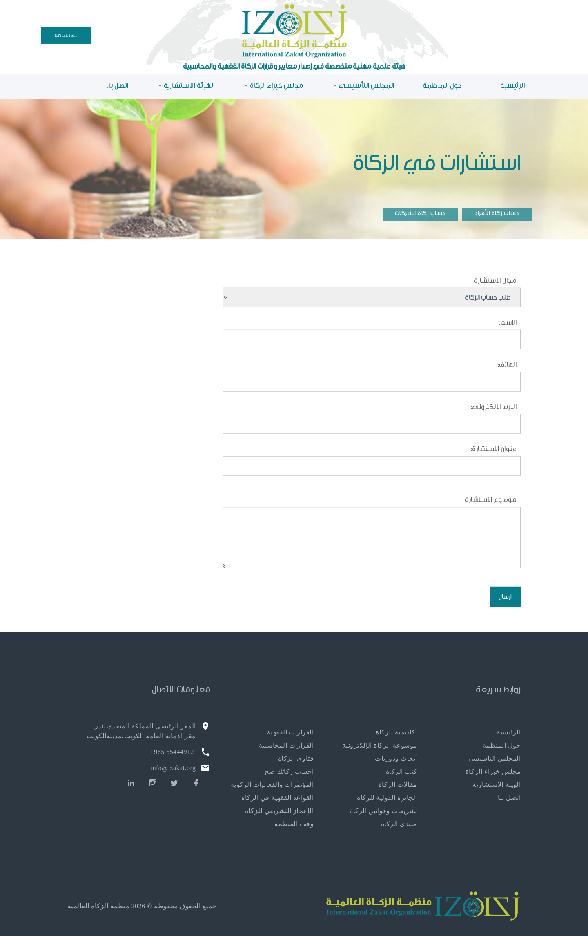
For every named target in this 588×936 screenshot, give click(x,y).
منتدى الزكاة (399, 823)
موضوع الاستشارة (491, 511)
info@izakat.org (173, 767)
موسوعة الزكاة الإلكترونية (379, 745)
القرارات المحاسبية (286, 745)
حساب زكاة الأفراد (496, 213)
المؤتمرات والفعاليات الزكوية (272, 784)
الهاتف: (507, 370)
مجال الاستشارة (495, 285)
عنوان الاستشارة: (494, 454)
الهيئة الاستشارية (189, 85)
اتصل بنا (117, 85)
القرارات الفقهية (290, 732)
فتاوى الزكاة (296, 758)
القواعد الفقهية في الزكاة (277, 797)
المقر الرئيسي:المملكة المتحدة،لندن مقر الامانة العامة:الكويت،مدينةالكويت (141, 731)
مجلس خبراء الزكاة (276, 85)
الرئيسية (512, 85)
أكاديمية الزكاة (396, 732)
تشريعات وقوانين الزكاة (383, 810)
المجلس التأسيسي (366, 85)
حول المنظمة (442, 85)
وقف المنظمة (294, 823)
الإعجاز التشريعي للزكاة (279, 810)
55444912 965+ (172, 751)
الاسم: (507, 328)
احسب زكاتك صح (289, 771)
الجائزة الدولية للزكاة (387, 797)
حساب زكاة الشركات (420, 213)
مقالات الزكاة (398, 784)
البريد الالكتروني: (494, 412)
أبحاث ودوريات (396, 758)
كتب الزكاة (401, 771)
